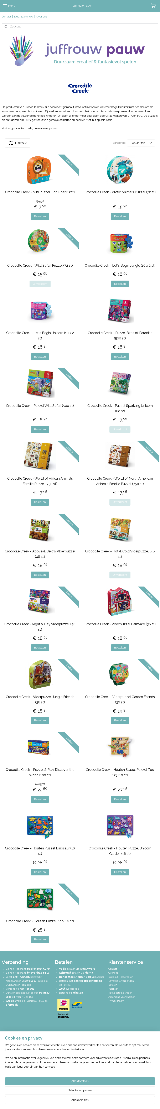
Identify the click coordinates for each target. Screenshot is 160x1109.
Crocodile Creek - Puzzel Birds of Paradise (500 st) (120, 335)
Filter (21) (18, 142)
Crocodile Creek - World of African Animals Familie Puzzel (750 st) (40, 481)
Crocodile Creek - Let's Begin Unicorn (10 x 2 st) (40, 335)
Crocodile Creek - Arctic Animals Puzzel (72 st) (120, 192)
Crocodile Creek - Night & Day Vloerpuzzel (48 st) (40, 626)
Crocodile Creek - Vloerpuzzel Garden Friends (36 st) (120, 699)
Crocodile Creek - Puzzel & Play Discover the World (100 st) (40, 772)
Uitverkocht (40, 283)
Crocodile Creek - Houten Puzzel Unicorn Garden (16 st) (120, 851)
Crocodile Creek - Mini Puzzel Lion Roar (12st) (40, 192)
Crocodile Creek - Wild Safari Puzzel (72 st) (40, 265)
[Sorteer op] (141, 143)
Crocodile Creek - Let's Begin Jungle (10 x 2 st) (120, 265)
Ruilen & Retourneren (120, 976)
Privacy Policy (116, 1000)
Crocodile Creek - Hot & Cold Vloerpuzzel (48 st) (120, 554)
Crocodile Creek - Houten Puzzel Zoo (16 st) (40, 921)
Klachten (113, 988)
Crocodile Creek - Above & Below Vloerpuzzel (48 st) (40, 554)
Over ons (41, 16)
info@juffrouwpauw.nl (18, 1042)
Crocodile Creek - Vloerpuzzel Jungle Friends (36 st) (40, 699)
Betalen (112, 984)
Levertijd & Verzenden (121, 980)
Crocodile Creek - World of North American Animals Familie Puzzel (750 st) (120, 481)
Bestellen (40, 216)
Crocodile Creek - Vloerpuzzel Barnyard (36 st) (120, 624)
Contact (6, 16)
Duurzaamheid (23, 16)
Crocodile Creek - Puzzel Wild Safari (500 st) (40, 406)
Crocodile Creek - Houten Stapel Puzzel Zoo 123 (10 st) (120, 772)
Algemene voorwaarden (121, 996)
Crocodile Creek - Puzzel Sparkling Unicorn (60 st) (120, 408)
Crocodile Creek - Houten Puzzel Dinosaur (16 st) (40, 851)
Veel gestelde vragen (120, 992)
